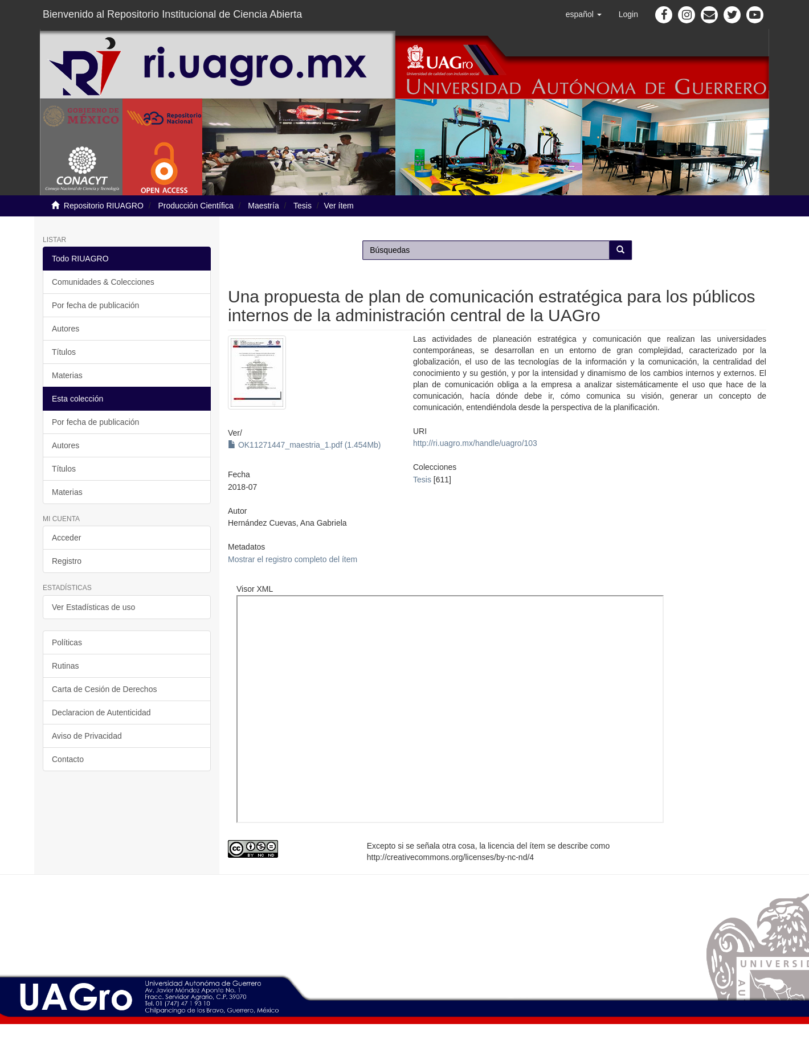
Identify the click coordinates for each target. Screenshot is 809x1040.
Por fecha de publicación (95, 305)
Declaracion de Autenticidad (101, 712)
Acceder (66, 537)
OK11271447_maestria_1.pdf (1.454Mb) (304, 444)
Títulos (64, 352)
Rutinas (65, 665)
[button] (583, 14)
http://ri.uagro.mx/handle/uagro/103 (475, 443)
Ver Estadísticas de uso (93, 607)
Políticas (67, 642)
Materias (67, 375)
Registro (66, 561)
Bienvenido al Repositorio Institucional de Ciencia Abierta (172, 14)
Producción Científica (195, 205)
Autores (65, 328)
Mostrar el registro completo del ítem (292, 559)
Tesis (302, 205)
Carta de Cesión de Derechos (104, 689)
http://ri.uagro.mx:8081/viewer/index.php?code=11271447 (450, 709)
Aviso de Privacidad (87, 735)
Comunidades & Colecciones (103, 281)
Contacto (68, 759)
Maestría (263, 205)
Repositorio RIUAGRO (104, 205)
